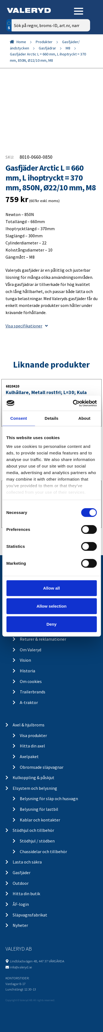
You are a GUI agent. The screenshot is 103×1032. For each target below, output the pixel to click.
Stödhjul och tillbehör (33, 830)
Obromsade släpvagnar (41, 767)
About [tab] (84, 418)
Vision (25, 660)
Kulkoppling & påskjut (33, 777)
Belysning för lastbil (39, 809)
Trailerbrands (32, 691)
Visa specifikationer (26, 326)
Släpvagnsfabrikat (30, 915)
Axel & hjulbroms (28, 725)
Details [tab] (52, 418)
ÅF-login (21, 904)
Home (21, 41)
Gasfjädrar (47, 48)
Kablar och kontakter (40, 820)
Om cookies (31, 681)
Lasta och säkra (27, 862)
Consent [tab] (18, 418)
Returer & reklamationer (43, 639)
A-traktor (29, 702)
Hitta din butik (26, 893)
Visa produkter (33, 735)
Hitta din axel (32, 746)
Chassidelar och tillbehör (43, 851)
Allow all (51, 588)
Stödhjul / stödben (37, 841)
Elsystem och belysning (35, 788)
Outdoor (21, 883)
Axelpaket (29, 756)
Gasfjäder (21, 872)
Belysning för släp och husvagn (49, 798)
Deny (51, 624)
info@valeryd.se (21, 967)
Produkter (44, 41)
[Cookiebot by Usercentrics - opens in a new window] (73, 403)
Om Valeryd (30, 649)
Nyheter (20, 925)
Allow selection (51, 606)
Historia (27, 670)
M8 (68, 48)
